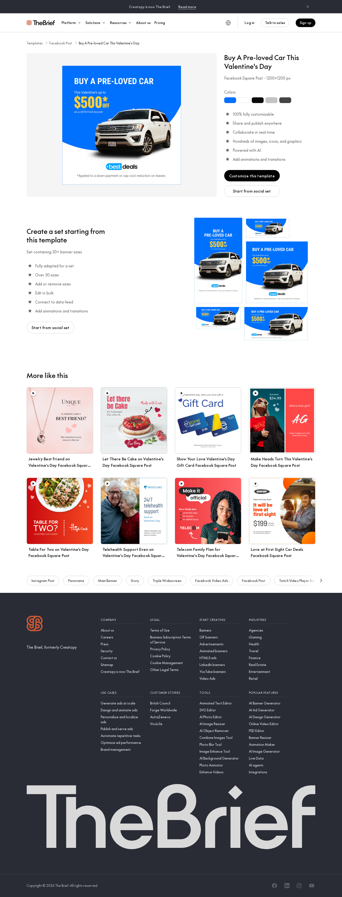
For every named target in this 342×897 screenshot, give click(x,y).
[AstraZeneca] (171, 716)
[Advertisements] (220, 644)
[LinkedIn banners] (220, 664)
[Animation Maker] (270, 744)
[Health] (270, 644)
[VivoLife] (171, 723)
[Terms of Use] (171, 630)
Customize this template (252, 175)
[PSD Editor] (270, 730)
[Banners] (220, 630)
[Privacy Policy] (171, 649)
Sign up (305, 22)
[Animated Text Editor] (220, 703)
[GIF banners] (220, 637)
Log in (249, 22)
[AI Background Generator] (220, 758)
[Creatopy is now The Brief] (121, 671)
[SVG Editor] (220, 710)
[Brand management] (121, 749)
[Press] (121, 644)
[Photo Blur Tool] (220, 744)
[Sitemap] (121, 664)
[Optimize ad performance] (121, 742)
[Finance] (270, 657)
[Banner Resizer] (270, 737)
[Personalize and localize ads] (121, 719)
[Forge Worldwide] (171, 710)
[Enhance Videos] (220, 772)
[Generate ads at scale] (121, 703)
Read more (187, 6)
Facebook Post (60, 43)
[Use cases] (121, 693)
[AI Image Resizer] (220, 723)
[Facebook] (274, 885)
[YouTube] (311, 885)
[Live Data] (270, 758)
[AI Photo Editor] (220, 716)
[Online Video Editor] (270, 723)
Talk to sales (275, 22)
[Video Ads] (220, 678)
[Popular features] (270, 693)
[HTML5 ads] (220, 657)
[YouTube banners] (220, 671)
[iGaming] (270, 637)
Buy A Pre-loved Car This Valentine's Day (109, 43)
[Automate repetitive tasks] (121, 735)
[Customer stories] (171, 693)
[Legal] (171, 620)
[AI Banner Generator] (270, 703)
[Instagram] (299, 885)
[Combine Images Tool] (220, 737)
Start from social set (252, 191)
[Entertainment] (270, 671)
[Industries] (270, 620)
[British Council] (171, 703)
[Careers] (121, 637)
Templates (35, 43)
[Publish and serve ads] (121, 728)
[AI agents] (270, 765)
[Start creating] (220, 620)
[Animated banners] (220, 650)
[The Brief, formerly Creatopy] (52, 647)
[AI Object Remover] (220, 730)
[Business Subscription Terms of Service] (171, 640)
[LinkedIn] (287, 885)
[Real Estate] (270, 664)
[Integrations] (270, 772)
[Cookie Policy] (171, 655)
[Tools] (220, 693)
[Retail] (270, 678)
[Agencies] (270, 630)
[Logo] (35, 624)
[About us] (121, 630)
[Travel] (270, 650)
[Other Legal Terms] (171, 669)
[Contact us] (121, 657)
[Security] (121, 650)
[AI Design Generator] (270, 716)
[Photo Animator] (220, 765)
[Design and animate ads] (121, 710)
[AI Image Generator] (270, 751)
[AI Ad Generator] (270, 710)
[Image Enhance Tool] (220, 751)
